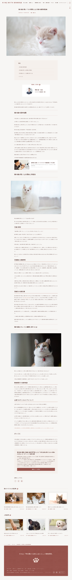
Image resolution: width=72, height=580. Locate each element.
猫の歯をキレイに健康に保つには (26, 73)
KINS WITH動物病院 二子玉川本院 (13, 572)
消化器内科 (15, 570)
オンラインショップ (40, 568)
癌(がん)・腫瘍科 (21, 570)
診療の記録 (29, 568)
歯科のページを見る (36, 469)
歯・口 (34, 12)
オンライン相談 (31, 570)
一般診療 (26, 570)
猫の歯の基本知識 (23, 67)
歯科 (7, 570)
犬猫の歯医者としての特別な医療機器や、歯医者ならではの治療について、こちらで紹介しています (34, 428)
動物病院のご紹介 (21, 568)
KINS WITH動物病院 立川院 (25, 572)
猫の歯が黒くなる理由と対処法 (25, 70)
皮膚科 (11, 570)
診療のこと (14, 568)
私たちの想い (9, 568)
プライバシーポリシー (48, 572)
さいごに (21, 76)
